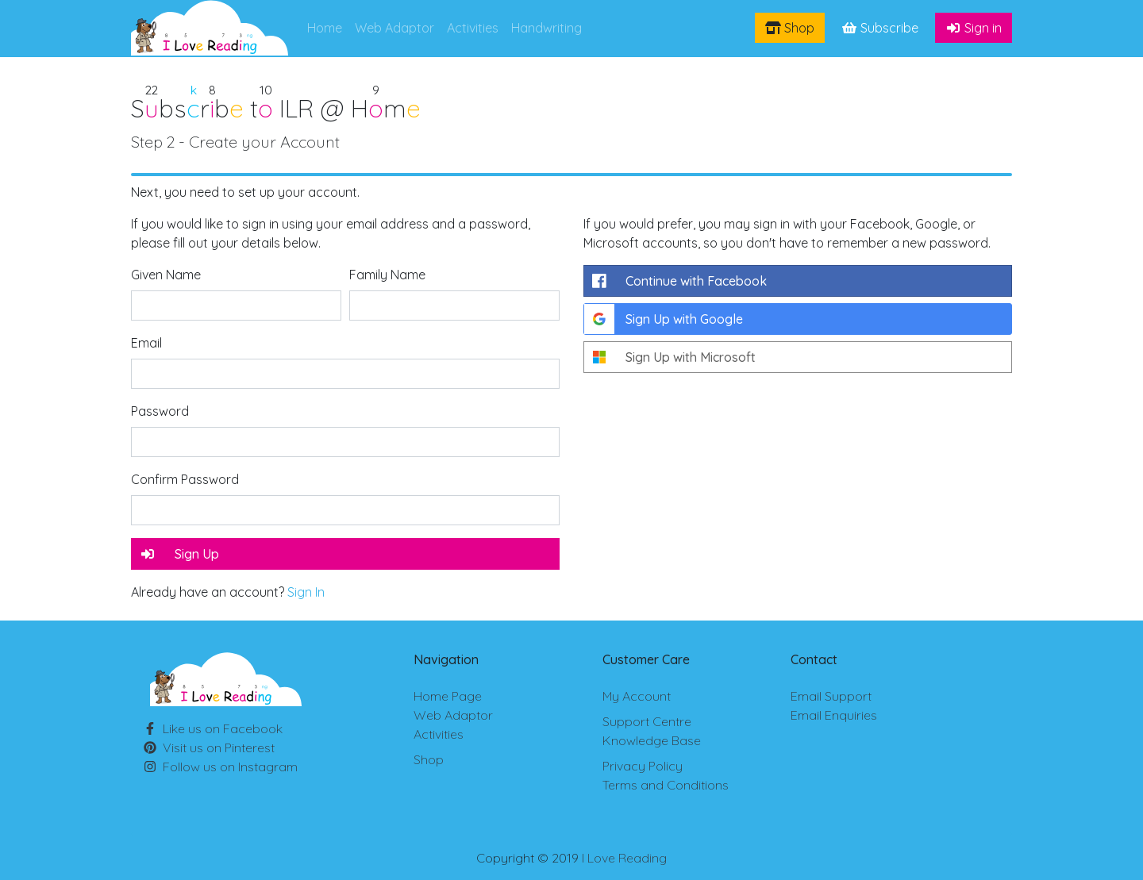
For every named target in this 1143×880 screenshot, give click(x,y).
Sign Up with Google (663, 319)
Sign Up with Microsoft (670, 357)
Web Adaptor (394, 28)
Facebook (223, 728)
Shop (789, 28)
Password (160, 411)
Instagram (230, 766)
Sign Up (179, 554)
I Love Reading (624, 858)
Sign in (973, 28)
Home (324, 28)
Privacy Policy (642, 766)
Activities (472, 28)
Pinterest (219, 747)
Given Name (166, 274)
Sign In (306, 592)
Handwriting (546, 28)
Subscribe (879, 28)
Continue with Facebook (675, 281)
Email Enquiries (834, 715)
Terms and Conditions (665, 785)
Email (146, 343)
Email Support (831, 696)
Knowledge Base (651, 740)
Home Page (448, 696)
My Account (636, 696)
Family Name (387, 274)
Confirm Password (185, 479)
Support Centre (646, 721)
